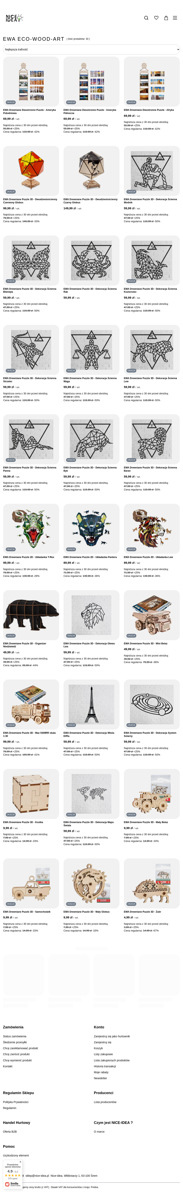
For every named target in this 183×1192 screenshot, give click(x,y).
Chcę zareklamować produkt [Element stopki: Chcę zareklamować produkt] (20, 1048)
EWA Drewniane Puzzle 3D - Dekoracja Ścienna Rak (90, 290)
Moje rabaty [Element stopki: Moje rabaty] (101, 1072)
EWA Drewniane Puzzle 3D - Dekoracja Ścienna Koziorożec (150, 290)
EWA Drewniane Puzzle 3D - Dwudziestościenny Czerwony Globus (30, 201)
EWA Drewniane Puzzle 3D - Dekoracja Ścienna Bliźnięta (29, 290)
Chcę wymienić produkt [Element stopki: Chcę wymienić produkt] (17, 1060)
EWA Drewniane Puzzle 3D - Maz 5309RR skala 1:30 (29, 734)
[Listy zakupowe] (156, 18)
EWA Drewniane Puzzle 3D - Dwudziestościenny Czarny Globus (91, 201)
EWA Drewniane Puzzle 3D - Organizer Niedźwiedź (24, 645)
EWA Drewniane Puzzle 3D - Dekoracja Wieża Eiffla (89, 734)
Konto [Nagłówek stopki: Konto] (99, 1027)
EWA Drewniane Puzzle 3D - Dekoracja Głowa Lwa (89, 645)
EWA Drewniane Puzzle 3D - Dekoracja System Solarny (150, 734)
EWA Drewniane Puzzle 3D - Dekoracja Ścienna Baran (150, 469)
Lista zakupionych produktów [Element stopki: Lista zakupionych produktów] (112, 1060)
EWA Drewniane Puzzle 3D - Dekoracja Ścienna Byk (90, 469)
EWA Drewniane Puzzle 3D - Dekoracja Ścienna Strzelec (29, 380)
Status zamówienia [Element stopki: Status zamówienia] (14, 1036)
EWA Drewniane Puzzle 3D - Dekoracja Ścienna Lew (150, 380)
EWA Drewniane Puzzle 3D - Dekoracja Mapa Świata (89, 824)
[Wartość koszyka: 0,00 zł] (166, 18)
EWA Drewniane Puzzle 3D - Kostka (23, 822)
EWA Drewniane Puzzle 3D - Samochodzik (26, 911)
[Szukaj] (146, 18)
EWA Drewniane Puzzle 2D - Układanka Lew (148, 557)
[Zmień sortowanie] (91, 49)
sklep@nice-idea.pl (37, 1175)
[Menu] (175, 18)
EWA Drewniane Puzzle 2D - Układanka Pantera (90, 557)
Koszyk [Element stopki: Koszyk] (98, 1048)
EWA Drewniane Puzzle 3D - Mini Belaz (146, 643)
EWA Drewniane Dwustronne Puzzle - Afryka (149, 110)
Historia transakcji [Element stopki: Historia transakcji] (105, 1066)
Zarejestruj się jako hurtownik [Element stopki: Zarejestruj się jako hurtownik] (112, 1036)
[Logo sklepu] (14, 18)
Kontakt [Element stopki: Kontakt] (7, 1066)
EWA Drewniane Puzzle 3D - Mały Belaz (146, 822)
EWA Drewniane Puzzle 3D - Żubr (142, 911)
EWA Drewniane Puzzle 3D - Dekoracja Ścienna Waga (90, 380)
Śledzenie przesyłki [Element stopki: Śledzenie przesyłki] (15, 1042)
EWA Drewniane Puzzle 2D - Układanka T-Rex (28, 557)
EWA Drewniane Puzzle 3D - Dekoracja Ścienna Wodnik (150, 201)
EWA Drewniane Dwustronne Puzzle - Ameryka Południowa (29, 112)
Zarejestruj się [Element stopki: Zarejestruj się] (102, 1042)
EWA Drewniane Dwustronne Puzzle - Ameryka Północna (90, 112)
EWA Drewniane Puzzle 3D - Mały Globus (87, 911)
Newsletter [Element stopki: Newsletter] (100, 1078)
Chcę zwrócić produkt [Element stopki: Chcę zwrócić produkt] (16, 1054)
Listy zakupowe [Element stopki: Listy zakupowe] (103, 1054)
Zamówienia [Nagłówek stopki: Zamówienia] (13, 1027)
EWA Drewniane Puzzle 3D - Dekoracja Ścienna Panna (29, 469)
